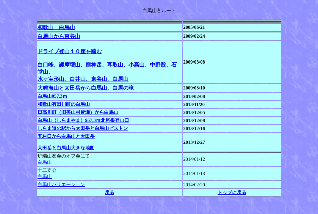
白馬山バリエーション (61, 184)
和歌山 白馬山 (56, 27)
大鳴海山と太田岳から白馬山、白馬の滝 (85, 88)
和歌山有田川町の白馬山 (63, 104)
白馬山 (44, 162)
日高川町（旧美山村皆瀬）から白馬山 (77, 112)
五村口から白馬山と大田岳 (66, 136)
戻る (109, 192)
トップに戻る (232, 192)
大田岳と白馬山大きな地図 (66, 147)
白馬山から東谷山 (58, 36)
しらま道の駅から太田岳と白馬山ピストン (82, 128)
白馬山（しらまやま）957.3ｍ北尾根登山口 (83, 120)
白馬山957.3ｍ (52, 96)
